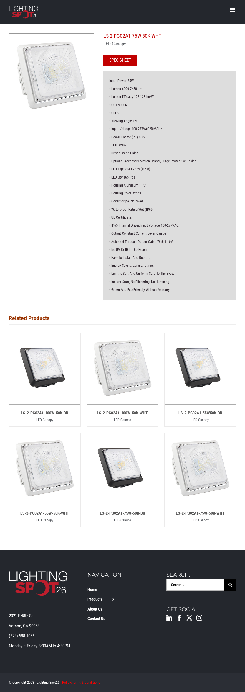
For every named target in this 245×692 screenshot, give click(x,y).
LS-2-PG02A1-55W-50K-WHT (44, 513)
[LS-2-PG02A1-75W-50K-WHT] (200, 438)
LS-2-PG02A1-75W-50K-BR (122, 513)
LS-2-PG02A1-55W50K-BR (200, 412)
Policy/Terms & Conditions (81, 682)
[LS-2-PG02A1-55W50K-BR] (200, 338)
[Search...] (195, 585)
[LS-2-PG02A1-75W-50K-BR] (122, 438)
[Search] (230, 585)
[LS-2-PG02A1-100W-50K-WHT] (122, 338)
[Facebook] (179, 618)
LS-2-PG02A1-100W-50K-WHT (122, 412)
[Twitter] (189, 618)
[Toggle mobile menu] (233, 10)
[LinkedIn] (169, 618)
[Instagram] (199, 618)
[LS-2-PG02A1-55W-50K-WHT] (44, 438)
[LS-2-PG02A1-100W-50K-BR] (44, 338)
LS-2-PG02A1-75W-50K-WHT (200, 513)
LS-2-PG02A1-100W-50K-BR (44, 412)
